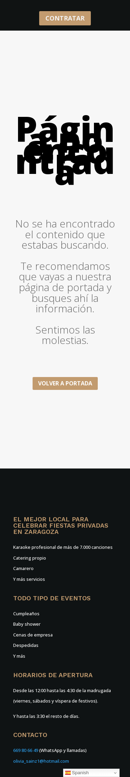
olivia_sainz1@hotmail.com (41, 761)
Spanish (77, 773)
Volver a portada (65, 383)
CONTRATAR (65, 18)
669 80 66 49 (25, 750)
